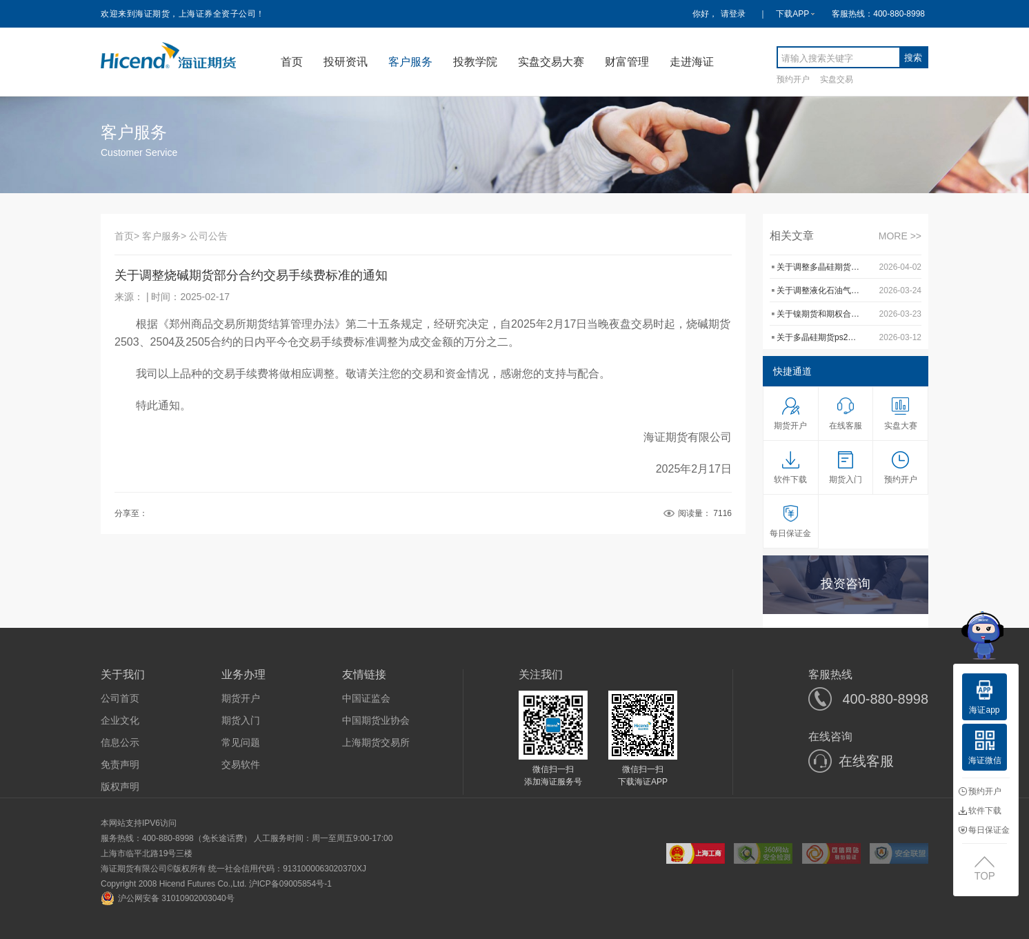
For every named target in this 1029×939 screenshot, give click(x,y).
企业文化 (120, 720)
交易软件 (240, 764)
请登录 (733, 14)
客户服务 (410, 62)
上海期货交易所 (376, 742)
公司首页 (120, 698)
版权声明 (120, 786)
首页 (292, 62)
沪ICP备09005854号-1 (290, 884)
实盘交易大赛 (551, 62)
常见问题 (240, 742)
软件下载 (980, 811)
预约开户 (793, 79)
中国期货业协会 (376, 720)
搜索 (913, 57)
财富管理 (627, 62)
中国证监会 (366, 698)
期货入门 (240, 720)
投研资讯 (345, 62)
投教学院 (475, 62)
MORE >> (900, 235)
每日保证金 (984, 830)
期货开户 (240, 698)
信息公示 (120, 742)
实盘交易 (836, 79)
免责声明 (120, 764)
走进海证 (692, 62)
